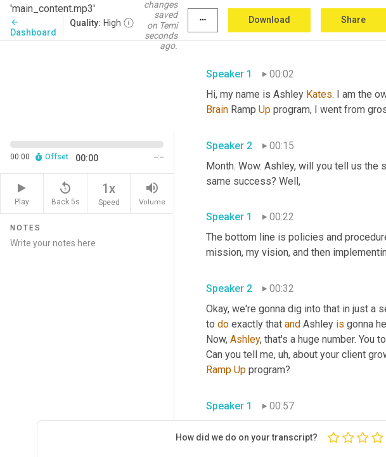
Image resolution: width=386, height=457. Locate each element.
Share (353, 20)
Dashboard (33, 27)
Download (269, 20)
